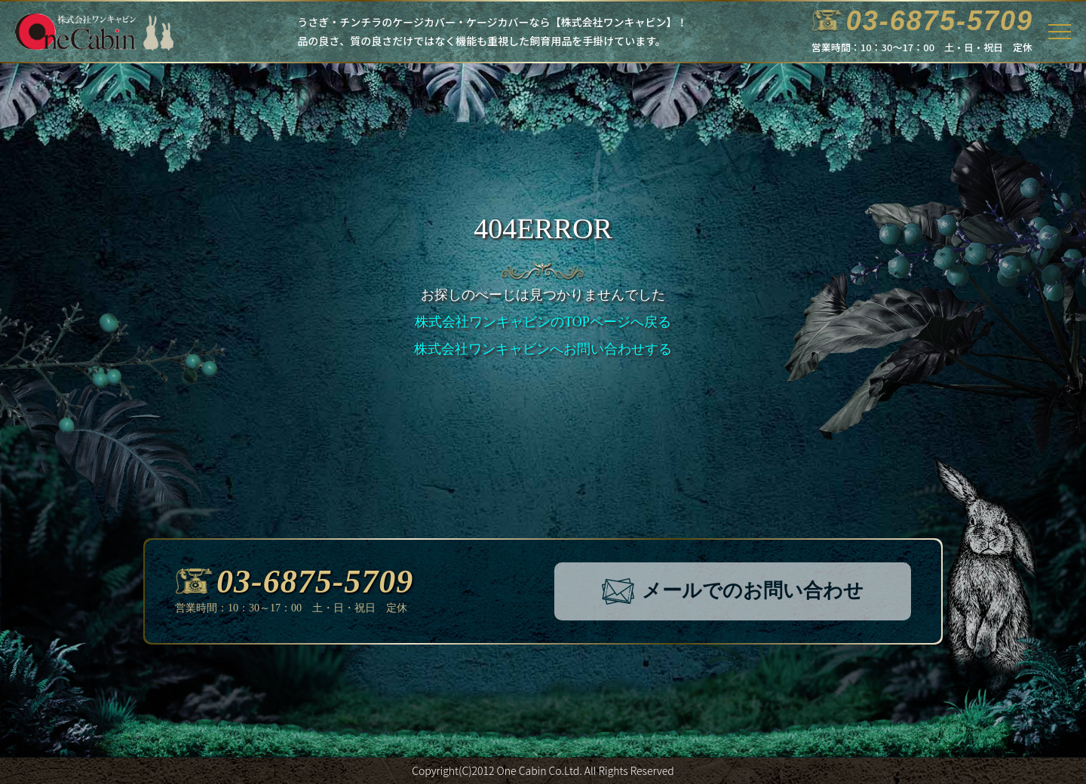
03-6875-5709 (294, 582)
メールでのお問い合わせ (733, 591)
